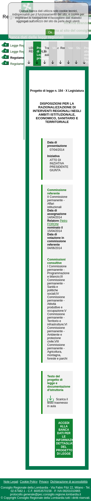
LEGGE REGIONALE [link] (31, 49)
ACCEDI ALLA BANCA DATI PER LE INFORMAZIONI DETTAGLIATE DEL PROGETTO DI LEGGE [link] (66, 438)
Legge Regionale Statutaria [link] (23, 51)
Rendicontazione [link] (62, 48)
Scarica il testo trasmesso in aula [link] (57, 403)
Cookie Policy (29, 481)
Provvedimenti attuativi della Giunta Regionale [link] (86, 54)
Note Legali (10, 481)
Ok (50, 32)
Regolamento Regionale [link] (21, 64)
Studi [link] (78, 48)
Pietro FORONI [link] (57, 222)
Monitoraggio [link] (54, 48)
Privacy (44, 481)
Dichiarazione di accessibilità (68, 481)
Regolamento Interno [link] (20, 58)
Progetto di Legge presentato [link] (39, 53)
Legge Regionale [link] (16, 45)
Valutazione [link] (70, 48)
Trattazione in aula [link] (47, 51)
